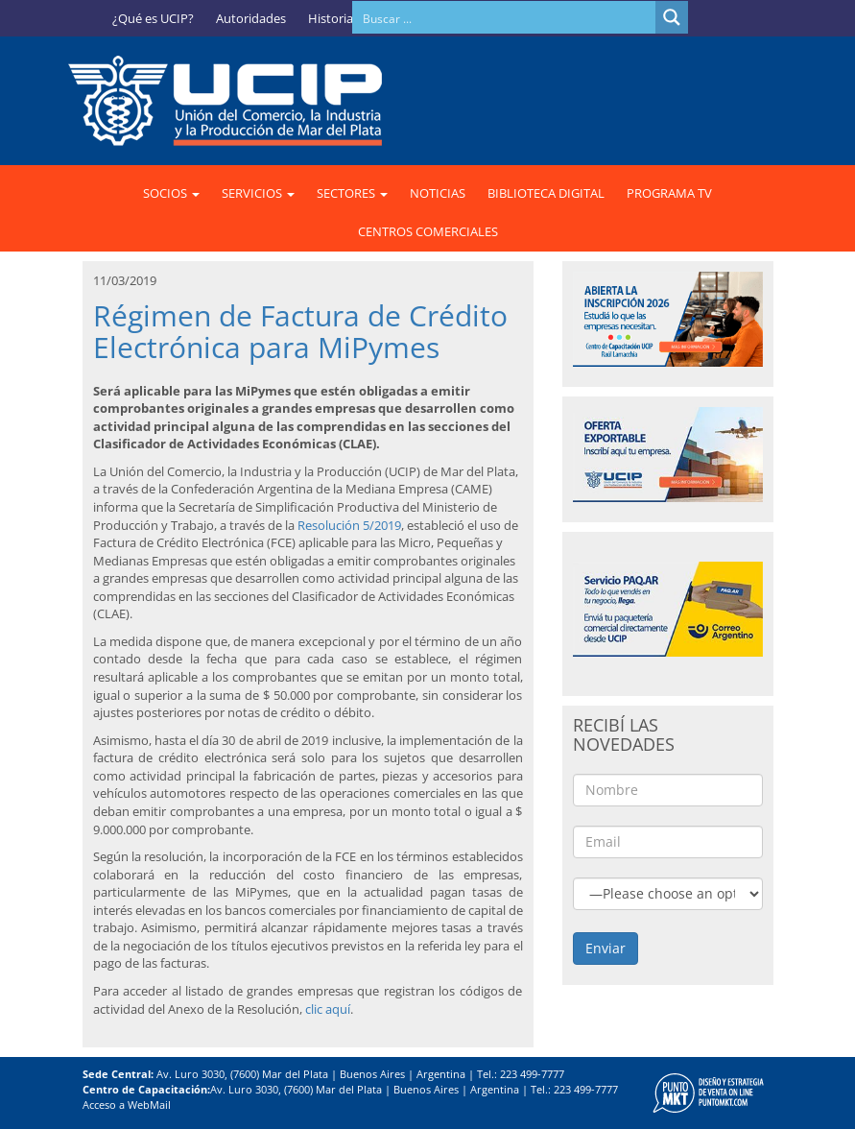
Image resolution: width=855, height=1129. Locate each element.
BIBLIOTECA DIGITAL (546, 193)
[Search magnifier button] (671, 17)
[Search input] (505, 17)
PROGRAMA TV (669, 193)
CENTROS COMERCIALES (428, 231)
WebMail (149, 1104)
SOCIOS (171, 193)
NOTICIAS (437, 193)
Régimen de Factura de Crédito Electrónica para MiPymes (300, 331)
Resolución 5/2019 (349, 525)
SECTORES (352, 193)
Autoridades (251, 18)
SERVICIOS (258, 193)
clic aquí (327, 1009)
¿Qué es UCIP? (153, 18)
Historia (330, 18)
